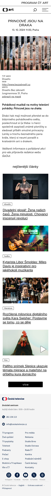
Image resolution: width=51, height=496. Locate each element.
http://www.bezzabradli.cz (16, 84)
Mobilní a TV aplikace (12, 463)
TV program (7, 432)
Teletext (6, 445)
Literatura (8, 308)
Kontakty (29, 467)
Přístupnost (7, 488)
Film (6, 360)
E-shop (5, 458)
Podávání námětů (33, 458)
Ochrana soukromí (35, 485)
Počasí (5, 454)
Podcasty (6, 450)
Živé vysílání (7, 437)
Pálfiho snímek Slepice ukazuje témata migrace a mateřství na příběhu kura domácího (25, 370)
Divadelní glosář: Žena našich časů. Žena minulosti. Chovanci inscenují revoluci (25, 214)
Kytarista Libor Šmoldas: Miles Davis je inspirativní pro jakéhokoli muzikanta (24, 266)
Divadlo (7, 204)
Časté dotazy (31, 463)
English (21, 485)
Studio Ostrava (32, 445)
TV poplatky (7, 441)
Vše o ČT (6, 467)
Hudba (7, 256)
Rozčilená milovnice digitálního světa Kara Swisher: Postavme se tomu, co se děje (25, 318)
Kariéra (28, 454)
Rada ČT (29, 450)
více (26, 384)
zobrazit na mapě (11, 96)
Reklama (29, 437)
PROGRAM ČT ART (34, 2)
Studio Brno (30, 441)
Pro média (29, 432)
